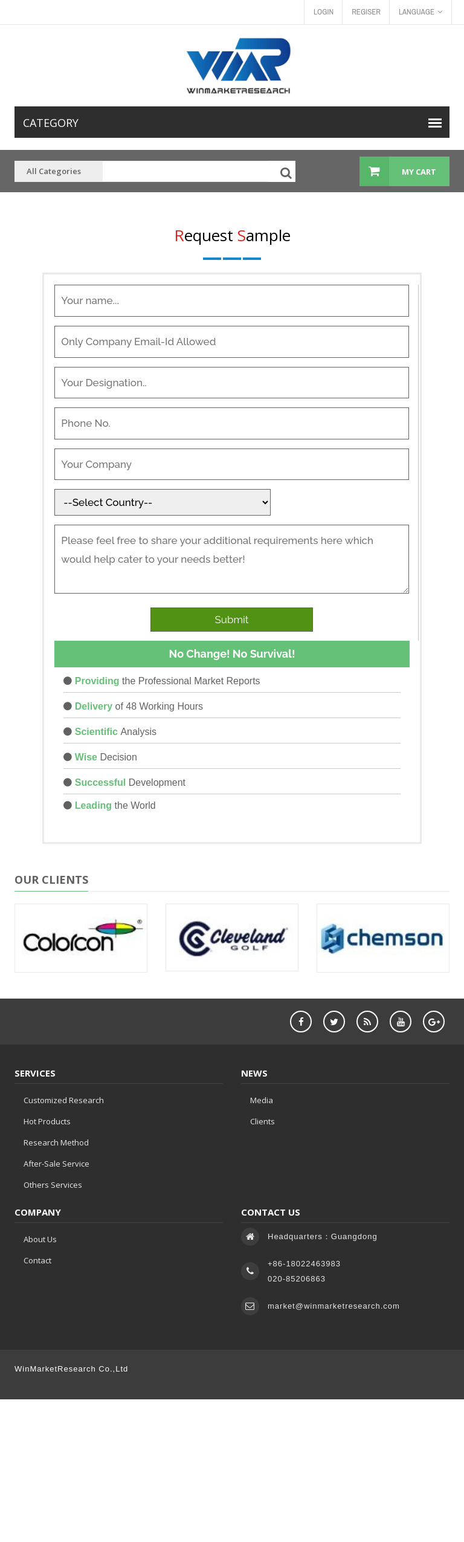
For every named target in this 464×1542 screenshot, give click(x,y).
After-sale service (56, 1163)
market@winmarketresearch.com (334, 1305)
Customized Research (64, 1100)
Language (420, 12)
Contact (37, 1260)
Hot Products (47, 1121)
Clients (262, 1121)
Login (324, 12)
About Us (40, 1239)
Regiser (366, 12)
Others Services (53, 1184)
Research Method (56, 1142)
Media (261, 1100)
